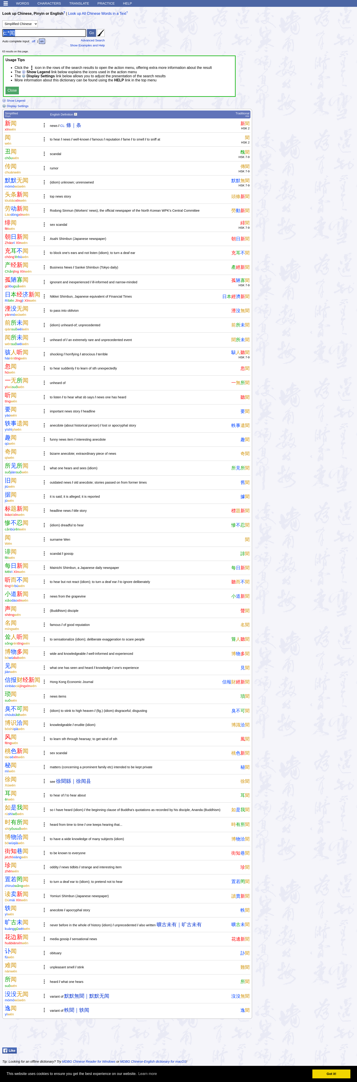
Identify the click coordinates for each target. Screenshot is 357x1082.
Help (127, 3)
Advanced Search (93, 40)
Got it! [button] (331, 1074)
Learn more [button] (147, 1074)
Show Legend (13, 100)
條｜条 (73, 125)
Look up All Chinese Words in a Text (97, 13)
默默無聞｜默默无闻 (86, 996)
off (33, 41)
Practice (106, 3)
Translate (79, 3)
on (42, 41)
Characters (49, 3)
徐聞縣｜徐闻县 (73, 781)
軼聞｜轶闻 (76, 1010)
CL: (62, 126)
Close (12, 90)
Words (22, 3)
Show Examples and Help (87, 45)
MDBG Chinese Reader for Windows (88, 1061)
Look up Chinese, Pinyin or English (32, 13)
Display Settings (15, 106)
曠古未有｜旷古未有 (179, 924)
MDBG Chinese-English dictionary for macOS (153, 1061)
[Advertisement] (318, 1034)
